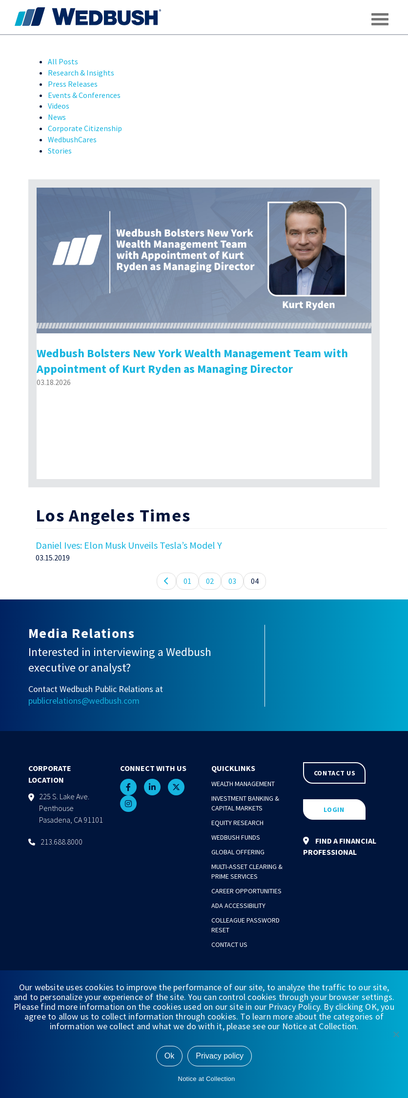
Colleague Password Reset (245, 925)
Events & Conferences (84, 95)
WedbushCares (72, 139)
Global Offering (238, 852)
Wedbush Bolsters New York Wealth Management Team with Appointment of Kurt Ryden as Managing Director (192, 361)
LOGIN (334, 809)
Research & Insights (81, 72)
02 (210, 581)
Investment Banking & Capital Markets (245, 803)
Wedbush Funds (235, 837)
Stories (60, 150)
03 (232, 581)
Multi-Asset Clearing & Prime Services (247, 871)
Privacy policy (220, 1056)
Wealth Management (243, 783)
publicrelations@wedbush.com (84, 700)
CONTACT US (335, 773)
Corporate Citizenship (85, 128)
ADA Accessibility (238, 905)
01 (187, 581)
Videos (58, 106)
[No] (396, 1034)
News (57, 117)
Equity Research (237, 822)
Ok (169, 1056)
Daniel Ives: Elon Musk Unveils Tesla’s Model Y (129, 545)
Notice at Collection (206, 1078)
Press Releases (73, 84)
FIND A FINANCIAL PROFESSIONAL (339, 846)
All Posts (63, 61)
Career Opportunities (246, 890)
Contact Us (229, 944)
